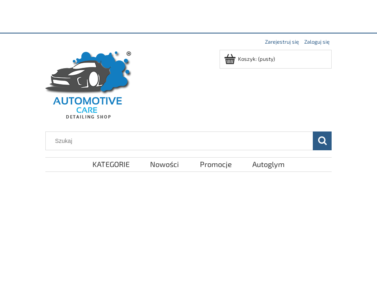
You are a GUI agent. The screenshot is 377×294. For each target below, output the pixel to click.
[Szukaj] (322, 140)
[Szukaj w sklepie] (181, 141)
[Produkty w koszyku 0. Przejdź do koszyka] (250, 59)
